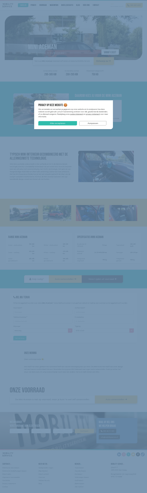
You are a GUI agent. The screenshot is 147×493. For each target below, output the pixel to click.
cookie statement (76, 114)
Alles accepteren (57, 123)
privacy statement (93, 114)
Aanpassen (93, 123)
